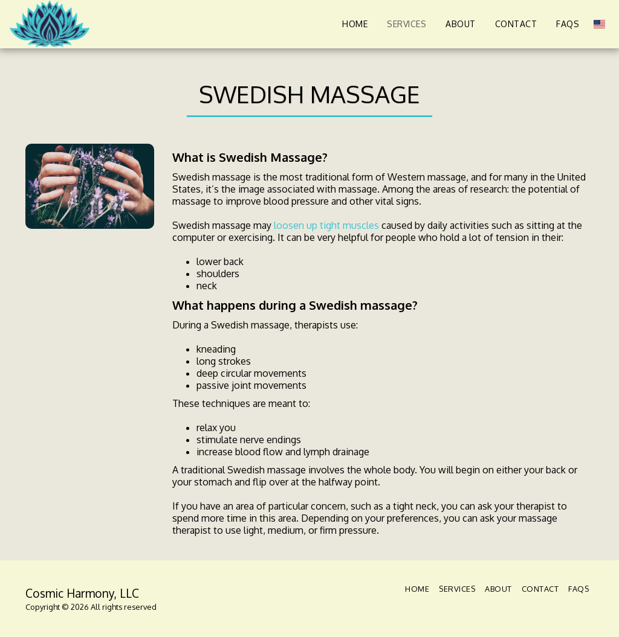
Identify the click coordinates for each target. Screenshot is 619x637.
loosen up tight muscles (326, 225)
